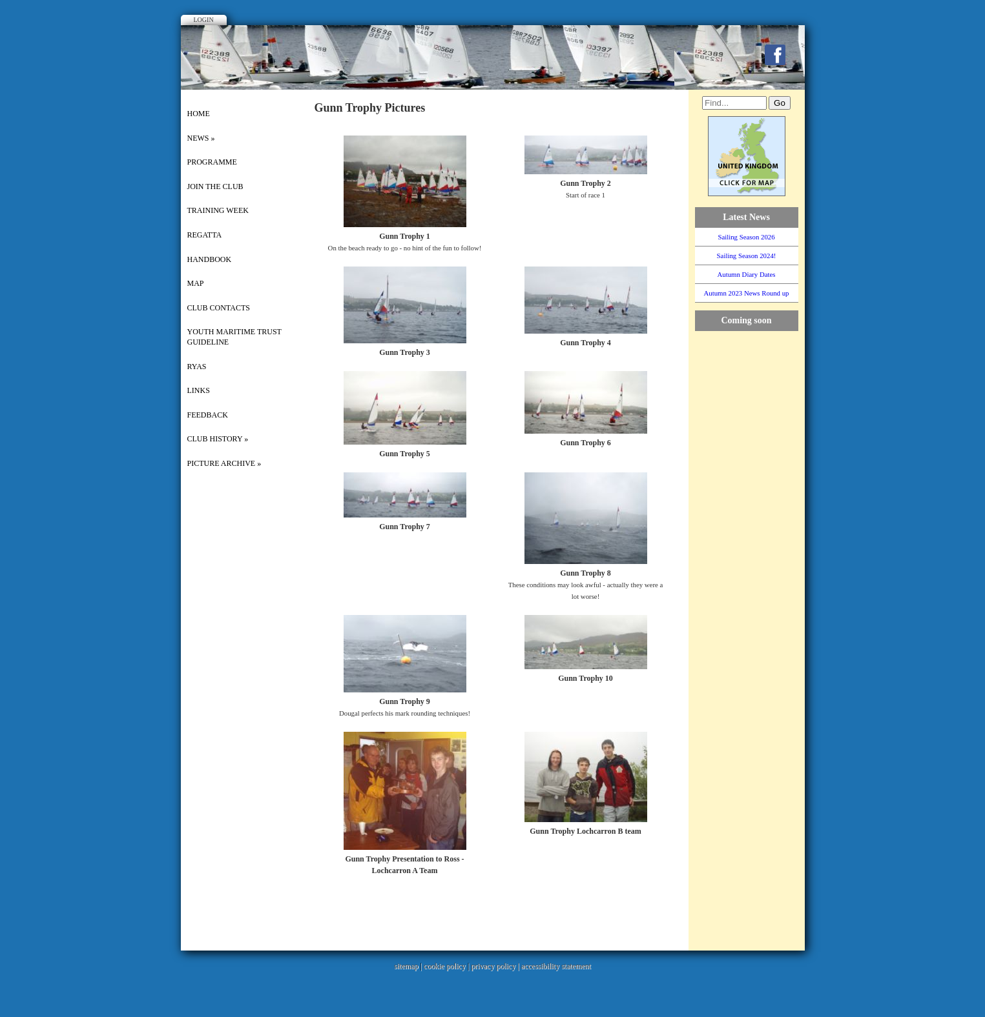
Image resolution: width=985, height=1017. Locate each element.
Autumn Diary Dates (747, 274)
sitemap (406, 966)
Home (198, 113)
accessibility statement (556, 966)
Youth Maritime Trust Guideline (234, 337)
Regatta (204, 234)
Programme (212, 161)
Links (198, 390)
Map (195, 283)
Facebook (775, 55)
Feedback (207, 414)
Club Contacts (218, 307)
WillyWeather (753, 478)
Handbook (209, 259)
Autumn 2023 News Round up (746, 293)
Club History (218, 438)
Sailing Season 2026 (746, 237)
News (201, 138)
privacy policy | (496, 966)
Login (204, 19)
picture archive (224, 463)
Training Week (218, 210)
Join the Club (215, 186)
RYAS (197, 366)
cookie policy (445, 966)
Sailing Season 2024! (746, 255)
